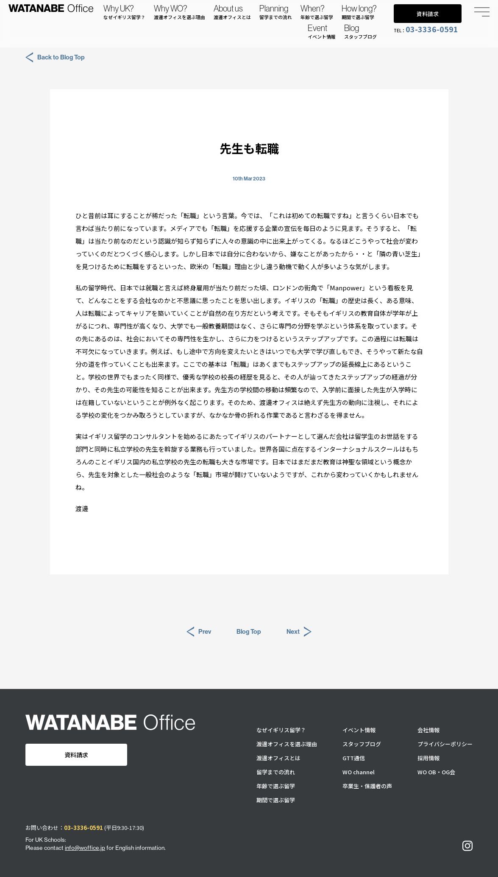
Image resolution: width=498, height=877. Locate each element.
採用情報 (428, 758)
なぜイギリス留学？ (281, 730)
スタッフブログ (361, 744)
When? (316, 12)
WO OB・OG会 (436, 772)
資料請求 (428, 14)
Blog (360, 31)
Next (299, 632)
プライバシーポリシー (445, 744)
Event (322, 31)
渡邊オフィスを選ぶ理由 (286, 744)
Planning (275, 12)
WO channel (358, 772)
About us (232, 12)
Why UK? (124, 12)
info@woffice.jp (85, 847)
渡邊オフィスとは (278, 758)
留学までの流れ (275, 772)
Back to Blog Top (55, 57)
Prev (198, 632)
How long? (359, 12)
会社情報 (428, 730)
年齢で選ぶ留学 (275, 786)
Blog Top (248, 631)
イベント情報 (359, 730)
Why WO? (179, 12)
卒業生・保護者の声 (367, 786)
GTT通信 (353, 758)
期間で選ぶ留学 (275, 800)
